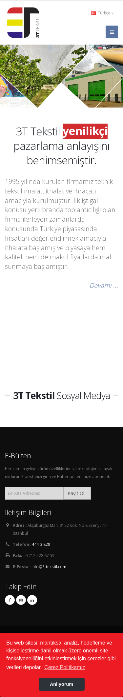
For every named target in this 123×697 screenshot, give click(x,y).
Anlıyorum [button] (61, 684)
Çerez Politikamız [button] (64, 667)
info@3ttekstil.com (48, 566)
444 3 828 (41, 544)
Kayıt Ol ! (77, 493)
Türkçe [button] (102, 12)
